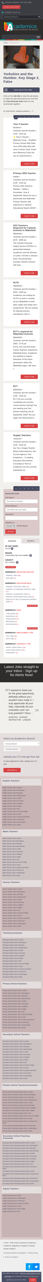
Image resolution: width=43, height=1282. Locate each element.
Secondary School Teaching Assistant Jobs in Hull (18, 1164)
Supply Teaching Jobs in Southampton (14, 1198)
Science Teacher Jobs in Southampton (14, 923)
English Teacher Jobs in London (12, 787)
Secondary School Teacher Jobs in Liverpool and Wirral (19, 1070)
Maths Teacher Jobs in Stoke (11, 875)
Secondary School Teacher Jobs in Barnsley (16, 1046)
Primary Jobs (13, 575)
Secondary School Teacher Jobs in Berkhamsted (17, 1049)
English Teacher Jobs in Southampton (14, 822)
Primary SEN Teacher (24, 173)
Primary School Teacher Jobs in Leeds (14, 1017)
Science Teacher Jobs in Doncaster (13, 902)
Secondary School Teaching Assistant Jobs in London (19, 1143)
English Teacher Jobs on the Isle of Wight (15, 811)
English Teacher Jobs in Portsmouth (13, 819)
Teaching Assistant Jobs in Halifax (13, 958)
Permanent (12, 653)
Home (5, 43)
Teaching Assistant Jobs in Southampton (15, 974)
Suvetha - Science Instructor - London (20, 718)
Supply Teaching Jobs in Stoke (12, 1195)
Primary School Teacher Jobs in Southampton (16, 1025)
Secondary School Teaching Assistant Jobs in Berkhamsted (21, 1151)
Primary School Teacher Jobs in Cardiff (14, 1001)
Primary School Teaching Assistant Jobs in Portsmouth (19, 1125)
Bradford (11, 621)
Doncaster (12, 619)
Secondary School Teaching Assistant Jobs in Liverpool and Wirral (21, 1175)
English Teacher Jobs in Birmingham (14, 790)
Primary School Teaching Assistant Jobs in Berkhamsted (20, 1100)
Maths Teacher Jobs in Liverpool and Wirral (16, 867)
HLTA (16, 282)
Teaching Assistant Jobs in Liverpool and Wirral (17, 969)
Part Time (11, 639)
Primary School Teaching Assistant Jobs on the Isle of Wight (21, 1116)
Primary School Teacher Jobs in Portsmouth (16, 1022)
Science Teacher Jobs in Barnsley (13, 894)
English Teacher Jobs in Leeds (12, 814)
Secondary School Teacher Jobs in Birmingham (17, 1044)
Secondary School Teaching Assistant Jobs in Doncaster (20, 1156)
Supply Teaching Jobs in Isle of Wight (14, 1209)
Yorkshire (12, 613)
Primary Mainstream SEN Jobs (20, 597)
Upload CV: (10, 523)
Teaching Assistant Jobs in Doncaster (14, 953)
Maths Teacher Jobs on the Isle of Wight (15, 862)
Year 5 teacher (20, 124)
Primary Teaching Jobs (17, 587)
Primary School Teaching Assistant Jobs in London (18, 1092)
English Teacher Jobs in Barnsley (13, 793)
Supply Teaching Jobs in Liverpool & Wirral (15, 1203)
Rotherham (12, 624)
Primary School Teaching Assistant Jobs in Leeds (17, 1118)
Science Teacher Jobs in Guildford (13, 905)
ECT (15, 386)
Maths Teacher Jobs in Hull (11, 859)
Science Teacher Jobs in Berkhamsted (14, 897)
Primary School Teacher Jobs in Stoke (14, 1027)
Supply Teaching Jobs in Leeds (12, 1206)
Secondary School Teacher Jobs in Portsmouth (17, 1073)
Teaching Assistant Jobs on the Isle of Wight (16, 963)
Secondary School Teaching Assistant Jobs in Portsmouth (20, 1178)
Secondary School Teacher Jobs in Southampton (17, 1076)
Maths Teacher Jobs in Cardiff (12, 849)
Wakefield (12, 616)
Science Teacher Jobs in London (12, 889)
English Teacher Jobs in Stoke (12, 825)
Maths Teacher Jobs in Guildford (12, 854)
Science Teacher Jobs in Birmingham (14, 892)
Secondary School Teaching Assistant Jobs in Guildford (19, 1108)
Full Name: (10, 498)
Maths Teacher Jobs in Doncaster (13, 851)
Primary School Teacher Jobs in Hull (13, 1012)
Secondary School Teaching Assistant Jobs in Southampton (21, 1181)
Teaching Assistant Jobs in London (13, 940)
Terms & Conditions (11, 1257)
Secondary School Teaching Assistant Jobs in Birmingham (20, 1145)
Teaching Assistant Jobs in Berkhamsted (15, 948)
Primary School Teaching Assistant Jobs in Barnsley (18, 1097)
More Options (32, 605)
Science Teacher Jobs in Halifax (12, 907)
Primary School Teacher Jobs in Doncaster (15, 1004)
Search (30, 541)
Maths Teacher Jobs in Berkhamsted (14, 846)
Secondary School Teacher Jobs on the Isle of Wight (18, 1065)
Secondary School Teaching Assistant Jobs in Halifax (19, 1110)
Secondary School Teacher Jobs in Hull (14, 1062)
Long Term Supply (15, 650)
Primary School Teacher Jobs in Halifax (14, 1009)
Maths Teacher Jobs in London (12, 838)
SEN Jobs (11, 578)
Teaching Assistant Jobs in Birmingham (14, 942)
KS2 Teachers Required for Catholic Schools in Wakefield (24, 227)
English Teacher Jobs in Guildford (13, 803)
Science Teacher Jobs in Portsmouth (14, 921)
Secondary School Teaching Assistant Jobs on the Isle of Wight (20, 1167)
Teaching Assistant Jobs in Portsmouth (14, 971)
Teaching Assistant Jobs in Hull (12, 961)
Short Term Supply (16, 647)
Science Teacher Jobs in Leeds (12, 915)
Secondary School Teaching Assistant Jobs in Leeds (18, 1171)
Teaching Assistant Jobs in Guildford (13, 956)
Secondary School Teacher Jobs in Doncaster (16, 1054)
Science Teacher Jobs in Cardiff (12, 900)
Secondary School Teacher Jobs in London (16, 1041)
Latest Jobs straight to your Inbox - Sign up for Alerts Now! (21, 671)
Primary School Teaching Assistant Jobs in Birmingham (19, 1094)
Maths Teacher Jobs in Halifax (12, 857)
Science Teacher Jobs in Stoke (12, 926)
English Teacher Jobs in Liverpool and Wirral (16, 817)
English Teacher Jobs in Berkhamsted (14, 795)
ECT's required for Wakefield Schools (23, 332)
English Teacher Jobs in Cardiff (12, 798)
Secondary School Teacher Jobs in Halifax (15, 1060)
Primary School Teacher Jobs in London (15, 990)
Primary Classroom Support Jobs (20, 590)
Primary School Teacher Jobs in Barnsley (15, 996)
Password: (9, 514)
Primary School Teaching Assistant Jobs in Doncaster (19, 1105)
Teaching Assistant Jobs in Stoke (12, 977)
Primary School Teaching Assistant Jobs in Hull (17, 1113)
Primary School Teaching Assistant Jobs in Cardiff (17, 1102)
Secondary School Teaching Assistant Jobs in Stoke (18, 1183)
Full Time (11, 636)
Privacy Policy (33, 1253)
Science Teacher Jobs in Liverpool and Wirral (16, 918)
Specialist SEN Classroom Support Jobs (21, 600)
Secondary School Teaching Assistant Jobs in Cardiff (18, 1153)
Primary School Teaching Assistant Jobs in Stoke (17, 1131)
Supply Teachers (22, 435)
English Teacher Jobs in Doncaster (13, 801)
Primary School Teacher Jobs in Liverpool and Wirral (18, 1020)
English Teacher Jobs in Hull (11, 809)
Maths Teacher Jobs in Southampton (14, 873)
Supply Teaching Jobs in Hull (11, 1211)
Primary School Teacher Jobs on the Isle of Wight (17, 1014)
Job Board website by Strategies (14, 1253)
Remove (12, 548)
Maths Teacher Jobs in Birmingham (13, 841)
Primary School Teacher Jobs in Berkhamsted (16, 998)
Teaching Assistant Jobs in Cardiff (13, 950)
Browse (12, 541)
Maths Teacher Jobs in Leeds (11, 865)
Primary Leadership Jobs (18, 594)
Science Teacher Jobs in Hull (11, 910)
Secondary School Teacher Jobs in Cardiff (15, 1052)
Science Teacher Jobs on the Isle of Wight (15, 913)
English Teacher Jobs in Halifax (12, 806)
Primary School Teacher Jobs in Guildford (15, 1006)
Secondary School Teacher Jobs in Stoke (15, 1078)
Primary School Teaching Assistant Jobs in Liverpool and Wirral (20, 1122)
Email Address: (11, 506)
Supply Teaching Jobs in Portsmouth (14, 1201)
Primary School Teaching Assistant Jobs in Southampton (20, 1128)
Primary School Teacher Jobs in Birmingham (16, 993)
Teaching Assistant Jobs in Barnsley (13, 945)
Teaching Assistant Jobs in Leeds (13, 966)
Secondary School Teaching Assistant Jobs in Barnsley (19, 1148)
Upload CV (12, 770)
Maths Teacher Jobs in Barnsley (12, 843)
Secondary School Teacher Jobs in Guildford (16, 1057)
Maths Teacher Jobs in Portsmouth (13, 870)
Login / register (11, 7)
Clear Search (10, 567)
